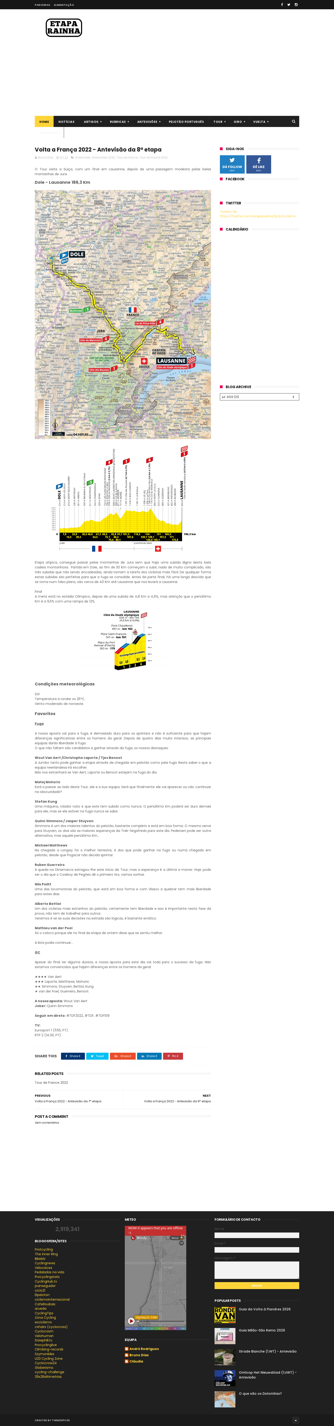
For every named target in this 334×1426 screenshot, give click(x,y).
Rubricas (118, 122)
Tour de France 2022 (153, 157)
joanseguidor (45, 1285)
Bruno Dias (139, 1355)
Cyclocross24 (46, 1363)
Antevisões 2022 (103, 157)
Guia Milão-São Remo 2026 (262, 1330)
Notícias (66, 122)
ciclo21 (40, 1290)
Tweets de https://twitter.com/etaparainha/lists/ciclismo (258, 214)
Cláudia (136, 1361)
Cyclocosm (44, 1331)
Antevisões (147, 122)
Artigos (91, 122)
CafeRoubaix (45, 1304)
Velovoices (43, 1267)
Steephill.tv (43, 1340)
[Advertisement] (167, 81)
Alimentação (64, 5)
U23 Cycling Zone (49, 1358)
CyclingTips (44, 1313)
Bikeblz (40, 1258)
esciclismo (43, 1322)
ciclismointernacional (52, 1299)
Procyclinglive (46, 1345)
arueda (40, 1308)
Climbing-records (49, 1349)
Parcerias (42, 5)
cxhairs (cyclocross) (51, 1327)
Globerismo (44, 1367)
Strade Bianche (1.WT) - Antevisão (268, 1351)
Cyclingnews (45, 1263)
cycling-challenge (49, 1372)
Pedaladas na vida (49, 1272)
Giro (238, 122)
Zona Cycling (45, 1317)
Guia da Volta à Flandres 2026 (265, 1309)
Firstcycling (44, 1249)
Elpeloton (42, 1295)
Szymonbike (44, 1354)
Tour (217, 122)
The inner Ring (46, 1254)
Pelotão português (186, 122)
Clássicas (48, 133)
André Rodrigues (144, 1349)
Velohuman (44, 1336)
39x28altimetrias (48, 1376)
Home (44, 122)
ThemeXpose (61, 1420)
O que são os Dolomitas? (260, 1393)
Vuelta (259, 122)
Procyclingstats (47, 1276)
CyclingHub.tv (46, 1281)
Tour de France (127, 157)
